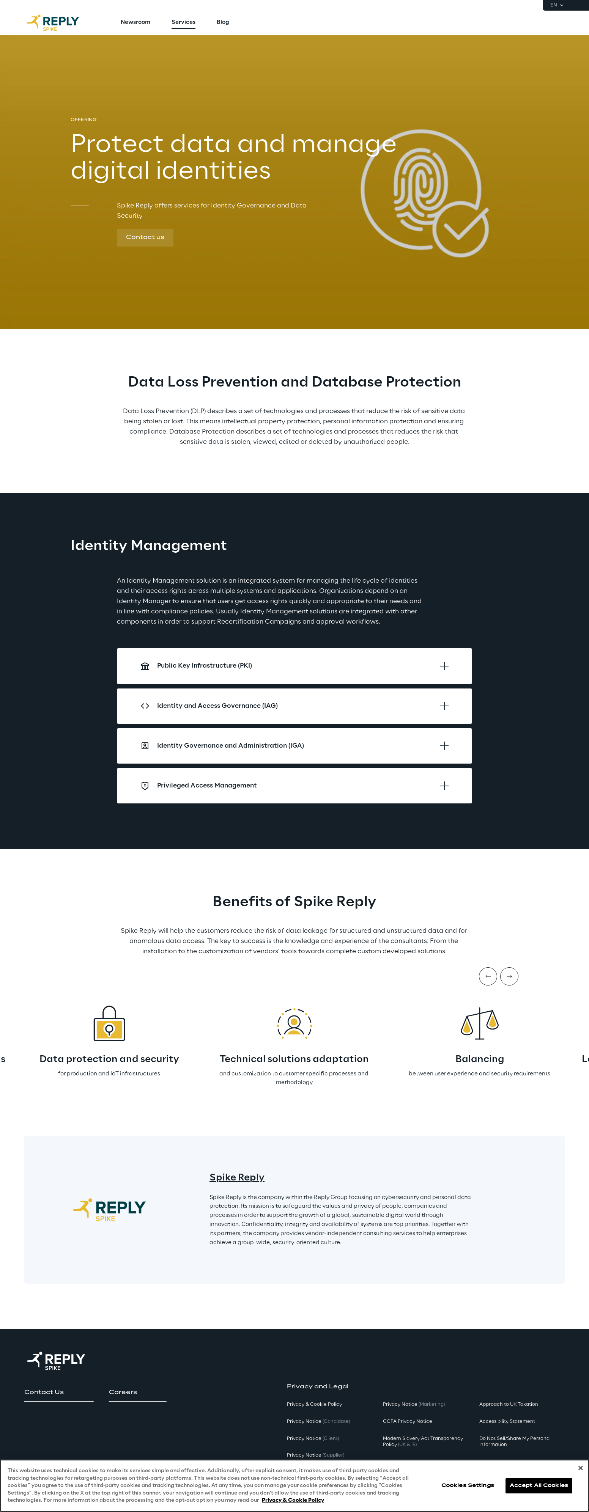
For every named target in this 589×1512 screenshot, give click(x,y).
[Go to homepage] (60, 23)
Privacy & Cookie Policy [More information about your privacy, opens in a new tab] (293, 1500)
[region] (294, 1486)
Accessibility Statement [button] (507, 1421)
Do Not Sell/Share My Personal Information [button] (515, 1442)
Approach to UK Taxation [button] (508, 1404)
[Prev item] (488, 976)
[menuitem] (135, 23)
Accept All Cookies (539, 1485)
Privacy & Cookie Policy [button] (314, 1404)
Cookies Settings (467, 1485)
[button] (145, 238)
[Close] (580, 1468)
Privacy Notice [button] (318, 1421)
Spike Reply (237, 1178)
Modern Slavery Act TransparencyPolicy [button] (423, 1442)
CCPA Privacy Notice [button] (407, 1421)
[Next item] (509, 976)
